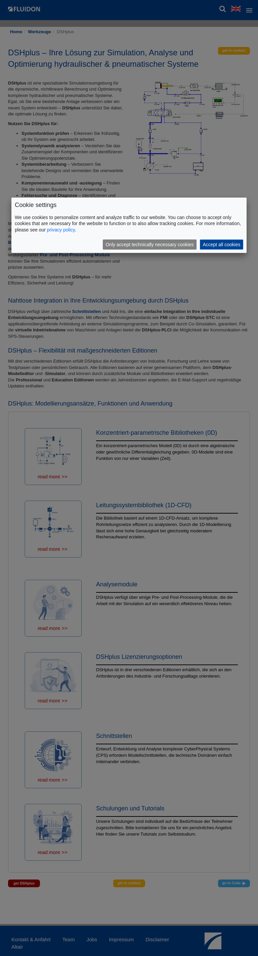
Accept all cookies (221, 244)
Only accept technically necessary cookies (149, 244)
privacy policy (61, 229)
